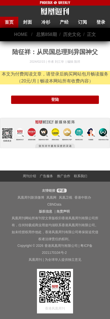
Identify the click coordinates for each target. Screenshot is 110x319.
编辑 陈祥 (73, 61)
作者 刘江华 (56, 61)
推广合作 (63, 176)
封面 (27, 22)
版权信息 (45, 211)
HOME (21, 34)
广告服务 (46, 176)
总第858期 (46, 34)
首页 (9, 22)
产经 (64, 22)
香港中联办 (82, 197)
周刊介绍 (29, 176)
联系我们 (80, 176)
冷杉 (45, 22)
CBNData (54, 204)
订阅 (82, 22)
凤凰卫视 (65, 197)
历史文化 (72, 34)
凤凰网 (51, 197)
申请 (61, 191)
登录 (100, 22)
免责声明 (63, 211)
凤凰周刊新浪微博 (31, 197)
